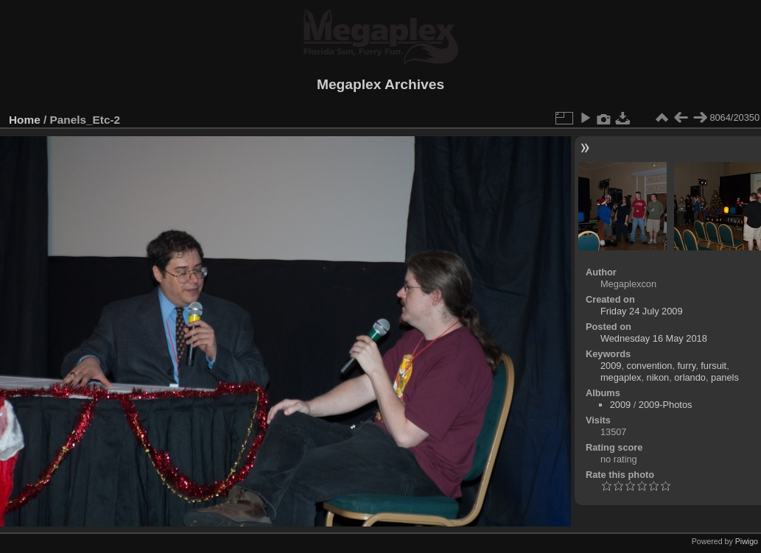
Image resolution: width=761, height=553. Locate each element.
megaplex (621, 377)
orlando (690, 377)
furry (687, 365)
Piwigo (746, 541)
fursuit (713, 365)
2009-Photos (665, 404)
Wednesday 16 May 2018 (653, 338)
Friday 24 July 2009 (641, 311)
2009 (610, 365)
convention (650, 365)
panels (725, 377)
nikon (658, 377)
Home (25, 119)
